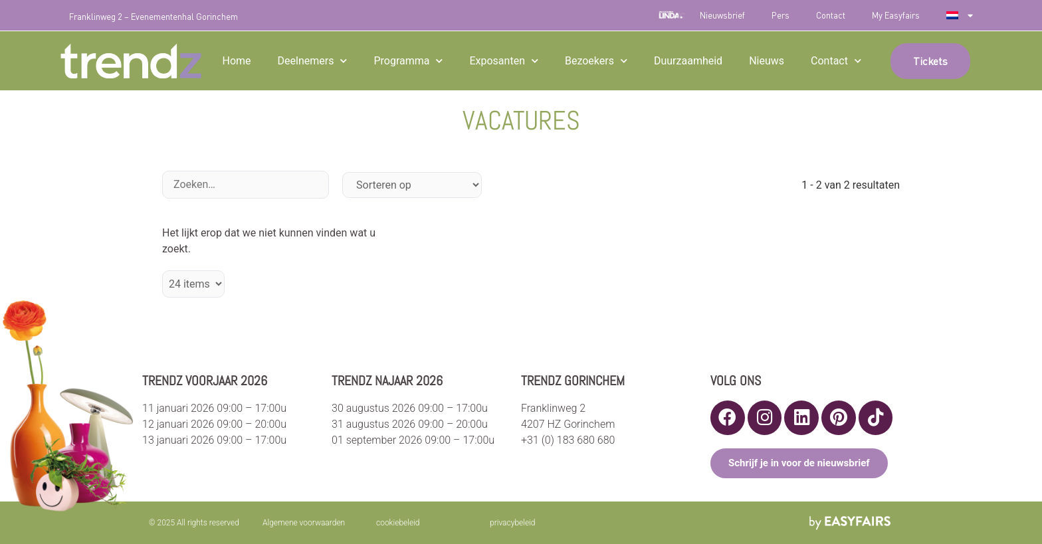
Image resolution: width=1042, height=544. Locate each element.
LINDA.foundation (671, 15)
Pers (780, 15)
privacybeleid (513, 522)
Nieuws (766, 60)
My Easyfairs (896, 15)
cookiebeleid (398, 522)
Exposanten (503, 60)
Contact (830, 15)
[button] (930, 61)
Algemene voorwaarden (303, 522)
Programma (408, 60)
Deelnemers (313, 60)
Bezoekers (596, 60)
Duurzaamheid (688, 60)
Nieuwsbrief (722, 15)
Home (236, 60)
